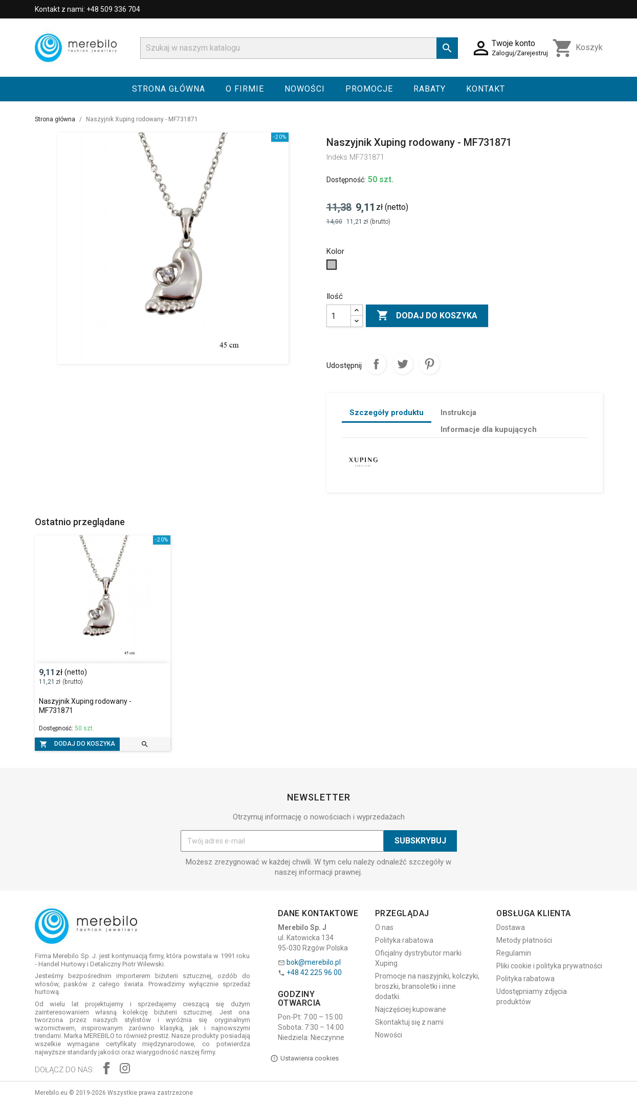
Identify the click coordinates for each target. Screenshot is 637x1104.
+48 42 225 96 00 (314, 972)
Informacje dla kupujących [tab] (489, 429)
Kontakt (485, 89)
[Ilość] (338, 316)
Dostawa (510, 927)
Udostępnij (376, 364)
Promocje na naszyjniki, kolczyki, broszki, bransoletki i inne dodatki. (427, 986)
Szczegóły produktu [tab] (386, 412)
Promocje (369, 89)
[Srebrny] (332, 267)
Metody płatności (524, 940)
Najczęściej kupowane (410, 1009)
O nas (384, 927)
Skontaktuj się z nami (409, 1022)
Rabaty (429, 89)
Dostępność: (346, 180)
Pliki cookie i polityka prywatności (549, 966)
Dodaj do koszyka (427, 315)
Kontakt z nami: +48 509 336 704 (87, 9)
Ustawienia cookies (304, 1058)
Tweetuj (402, 364)
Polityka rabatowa (404, 940)
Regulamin (513, 953)
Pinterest (429, 364)
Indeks (336, 157)
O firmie (245, 89)
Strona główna (168, 89)
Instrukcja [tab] (458, 412)
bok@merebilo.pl (314, 962)
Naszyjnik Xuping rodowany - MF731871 (85, 706)
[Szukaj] (299, 48)
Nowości (304, 89)
